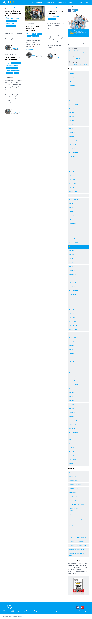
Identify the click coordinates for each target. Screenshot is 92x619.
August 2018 (72, 436)
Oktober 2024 (72, 148)
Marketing (56, 57)
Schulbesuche (56, 16)
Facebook (69, 10)
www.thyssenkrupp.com (82, 611)
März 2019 (71, 408)
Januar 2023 (72, 227)
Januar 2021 (72, 321)
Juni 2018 (71, 444)
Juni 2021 (71, 302)
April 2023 (71, 215)
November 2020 (73, 329)
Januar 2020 (72, 369)
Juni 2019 (71, 396)
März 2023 (71, 219)
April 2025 (71, 124)
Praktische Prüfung (9, 70)
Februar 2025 (72, 132)
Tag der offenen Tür (52, 19)
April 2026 (71, 77)
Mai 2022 (71, 258)
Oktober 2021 (72, 286)
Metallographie (15, 68)
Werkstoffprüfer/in (9, 72)
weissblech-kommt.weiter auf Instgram (76, 554)
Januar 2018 (72, 463)
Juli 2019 (71, 392)
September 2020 (73, 337)
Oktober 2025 (72, 101)
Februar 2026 (72, 85)
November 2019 (73, 377)
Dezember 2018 (73, 420)
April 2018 (71, 452)
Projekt (32, 36)
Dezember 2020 (73, 325)
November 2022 (73, 235)
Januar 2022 (72, 274)
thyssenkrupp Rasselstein (11, 25)
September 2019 (73, 384)
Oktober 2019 (72, 381)
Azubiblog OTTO (73, 488)
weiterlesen (8, 42)
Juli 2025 (71, 112)
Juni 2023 (71, 207)
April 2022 (71, 262)
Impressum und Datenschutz (62, 611)
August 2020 (72, 341)
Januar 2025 (72, 136)
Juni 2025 (71, 116)
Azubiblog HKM (73, 480)
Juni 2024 (71, 164)
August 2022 (72, 246)
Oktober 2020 (72, 333)
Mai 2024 (71, 168)
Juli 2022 (71, 250)
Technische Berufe (61, 2)
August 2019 (72, 388)
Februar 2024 (72, 179)
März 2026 (71, 81)
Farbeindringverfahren (10, 65)
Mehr (70, 2)
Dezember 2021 (73, 278)
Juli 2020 (71, 345)
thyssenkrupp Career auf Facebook (78, 529)
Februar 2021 (72, 317)
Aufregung (39, 33)
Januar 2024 (72, 183)
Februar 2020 (72, 365)
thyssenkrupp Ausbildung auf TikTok (76, 509)
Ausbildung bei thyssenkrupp (76, 504)
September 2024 (73, 152)
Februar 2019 (72, 412)
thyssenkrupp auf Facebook (76, 541)
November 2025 (73, 97)
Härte (17, 65)
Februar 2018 (72, 459)
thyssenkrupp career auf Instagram (78, 520)
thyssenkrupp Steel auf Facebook (77, 537)
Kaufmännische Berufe (36, 2)
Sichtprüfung (17, 70)
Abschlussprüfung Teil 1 (15, 63)
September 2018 (73, 432)
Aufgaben (34, 33)
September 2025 (73, 105)
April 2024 (71, 172)
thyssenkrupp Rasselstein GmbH (77, 545)
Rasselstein (8, 20)
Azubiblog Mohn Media (75, 484)
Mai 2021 (71, 306)
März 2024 (71, 176)
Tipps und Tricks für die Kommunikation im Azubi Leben (13, 13)
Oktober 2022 (72, 239)
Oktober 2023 (72, 195)
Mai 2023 (71, 211)
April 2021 (71, 310)
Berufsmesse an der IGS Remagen (78, 63)
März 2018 (71, 455)
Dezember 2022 (73, 231)
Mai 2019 (71, 400)
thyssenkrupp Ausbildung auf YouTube (76, 525)
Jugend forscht (73, 492)
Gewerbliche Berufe (49, 2)
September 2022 (73, 243)
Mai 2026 (71, 73)
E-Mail (76, 10)
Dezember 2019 (73, 373)
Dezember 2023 (73, 187)
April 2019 (71, 404)
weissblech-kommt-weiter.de (76, 549)
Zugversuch (16, 72)
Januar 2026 (72, 89)
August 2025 (72, 109)
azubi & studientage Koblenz (76, 500)
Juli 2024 (71, 160)
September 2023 (73, 199)
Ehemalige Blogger (16, 48)
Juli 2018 (71, 440)
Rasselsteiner (14, 20)
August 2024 (72, 156)
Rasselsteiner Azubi (9, 23)
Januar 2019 (72, 416)
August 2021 (72, 294)
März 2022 (71, 266)
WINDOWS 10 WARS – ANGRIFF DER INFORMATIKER (33, 28)
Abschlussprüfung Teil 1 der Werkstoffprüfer (13, 59)
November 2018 (73, 424)
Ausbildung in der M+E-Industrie (77, 472)
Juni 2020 (71, 349)
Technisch (36, 36)
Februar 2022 (72, 270)
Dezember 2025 (73, 93)
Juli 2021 (71, 298)
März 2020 (71, 361)
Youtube (82, 607)
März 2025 (71, 128)
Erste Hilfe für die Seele (78, 57)
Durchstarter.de (73, 496)
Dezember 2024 (73, 140)
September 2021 (73, 290)
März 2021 (71, 314)
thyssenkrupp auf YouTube (76, 533)
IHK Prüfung (8, 68)
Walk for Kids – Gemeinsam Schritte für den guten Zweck (78, 50)
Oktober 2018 (72, 428)
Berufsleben (16, 18)
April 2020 (71, 357)
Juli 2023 (71, 203)
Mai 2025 (71, 120)
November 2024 (73, 144)
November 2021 (73, 282)
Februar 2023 (72, 223)
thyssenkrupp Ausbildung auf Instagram (76, 515)
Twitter (73, 10)
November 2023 (73, 191)
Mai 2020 (71, 353)
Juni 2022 (71, 254)
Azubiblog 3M (72, 476)
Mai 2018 (71, 448)
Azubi (12, 18)
